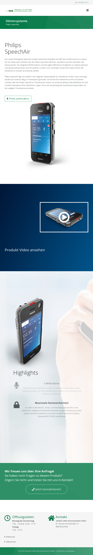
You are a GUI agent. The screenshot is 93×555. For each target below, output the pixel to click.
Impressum (10, 537)
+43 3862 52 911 (83, 2)
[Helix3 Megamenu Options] (87, 10)
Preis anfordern (18, 98)
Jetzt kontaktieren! (46, 489)
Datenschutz (11, 542)
